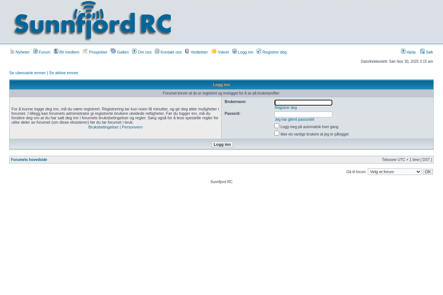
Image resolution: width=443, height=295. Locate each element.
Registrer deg (272, 52)
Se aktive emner (63, 73)
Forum (42, 52)
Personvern (132, 127)
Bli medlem (66, 52)
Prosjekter (95, 52)
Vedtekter (196, 52)
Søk (426, 52)
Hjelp (408, 52)
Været (220, 52)
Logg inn (242, 52)
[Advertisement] (308, 21)
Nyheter (20, 52)
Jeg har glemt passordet (294, 119)
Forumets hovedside (29, 160)
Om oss (142, 52)
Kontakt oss (168, 52)
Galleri (120, 52)
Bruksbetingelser (103, 127)
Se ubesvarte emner (27, 73)
